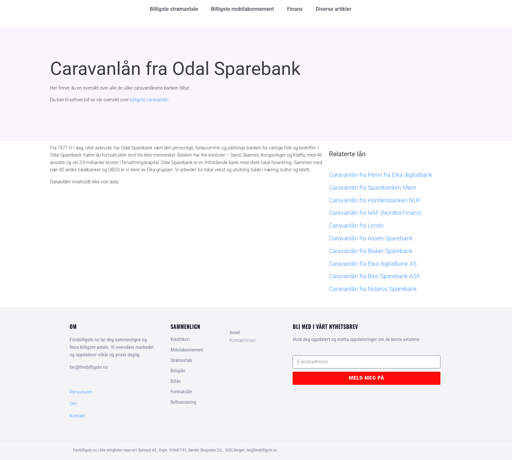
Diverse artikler (333, 9)
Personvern (81, 392)
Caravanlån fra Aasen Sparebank (371, 238)
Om (73, 403)
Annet (235, 332)
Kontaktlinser (243, 340)
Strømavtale (181, 360)
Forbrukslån (181, 391)
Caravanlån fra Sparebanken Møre (372, 187)
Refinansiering (183, 402)
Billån (176, 381)
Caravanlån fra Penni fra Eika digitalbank (380, 174)
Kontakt (77, 415)
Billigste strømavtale (174, 9)
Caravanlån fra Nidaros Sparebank (373, 288)
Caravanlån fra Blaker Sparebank (370, 250)
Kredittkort (180, 339)
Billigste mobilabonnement (242, 9)
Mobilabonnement (187, 349)
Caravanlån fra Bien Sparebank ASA (374, 276)
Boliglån (178, 370)
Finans (295, 9)
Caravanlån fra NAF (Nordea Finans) (375, 212)
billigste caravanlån (149, 99)
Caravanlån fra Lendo (356, 225)
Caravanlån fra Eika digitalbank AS (373, 263)
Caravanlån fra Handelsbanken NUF (374, 200)
